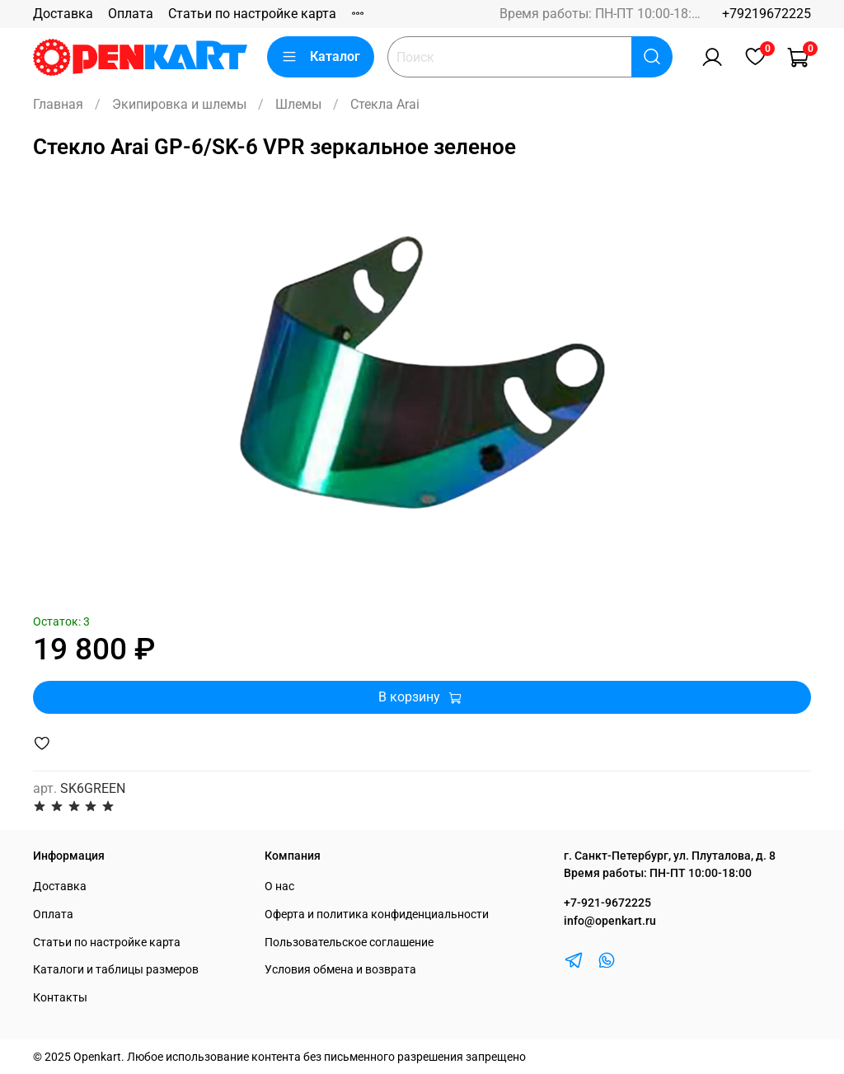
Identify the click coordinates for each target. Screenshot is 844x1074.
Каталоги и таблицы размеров (116, 970)
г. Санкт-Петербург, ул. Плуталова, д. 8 (670, 856)
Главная (58, 104)
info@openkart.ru (610, 921)
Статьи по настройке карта (252, 13)
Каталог (320, 57)
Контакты (60, 998)
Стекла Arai (385, 104)
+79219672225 (766, 13)
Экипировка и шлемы (179, 104)
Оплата (130, 13)
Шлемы (298, 104)
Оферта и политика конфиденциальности (377, 915)
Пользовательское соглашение (349, 943)
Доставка (63, 13)
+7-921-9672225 (607, 903)
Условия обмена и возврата (340, 970)
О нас (279, 886)
